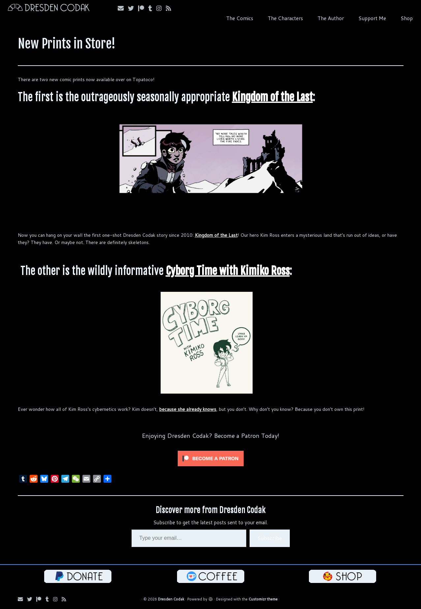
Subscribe (269, 538)
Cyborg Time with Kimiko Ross (228, 270)
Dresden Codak (171, 599)
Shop (407, 18)
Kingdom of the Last (272, 97)
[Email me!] (123, 8)
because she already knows (187, 409)
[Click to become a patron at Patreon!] (211, 458)
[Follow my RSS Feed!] (170, 8)
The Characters (285, 18)
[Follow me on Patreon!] (143, 8)
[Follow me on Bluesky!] (133, 8)
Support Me (372, 18)
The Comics (239, 18)
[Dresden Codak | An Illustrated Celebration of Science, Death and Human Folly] (48, 8)
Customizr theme (263, 599)
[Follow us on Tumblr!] (152, 8)
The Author (330, 18)
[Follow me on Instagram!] (161, 8)
